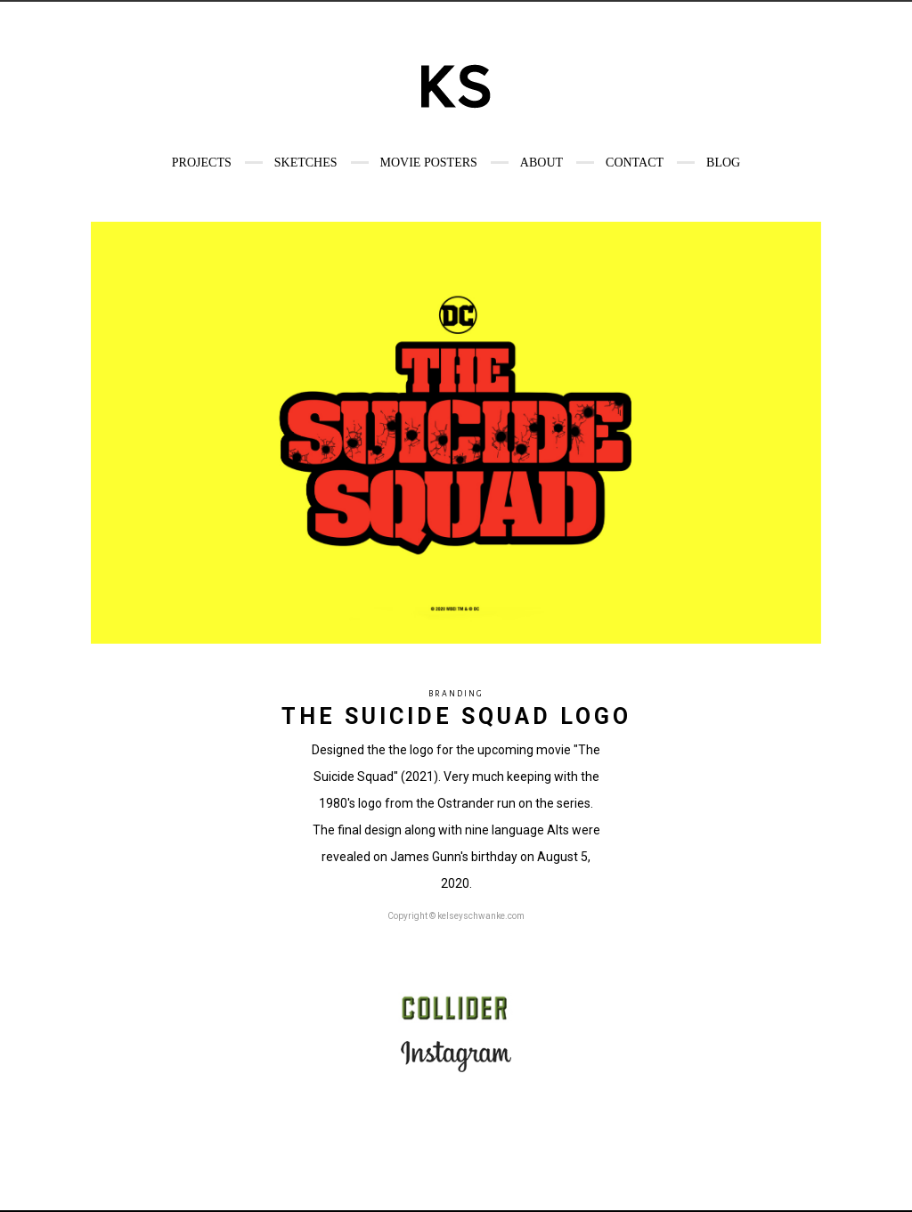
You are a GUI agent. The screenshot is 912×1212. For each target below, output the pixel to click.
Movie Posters (428, 162)
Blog (723, 162)
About (541, 162)
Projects (202, 162)
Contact (635, 162)
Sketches (306, 162)
